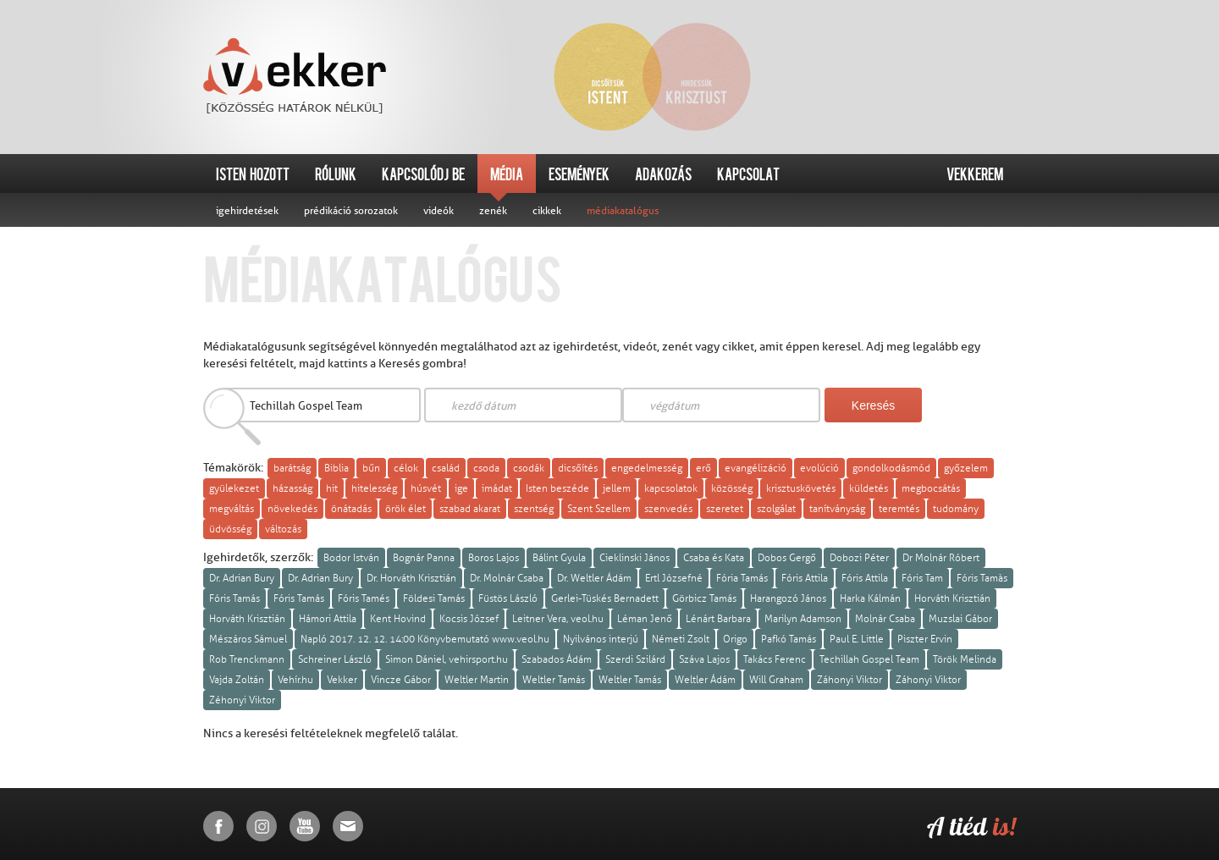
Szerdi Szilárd (635, 659)
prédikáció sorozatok (351, 210)
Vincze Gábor (401, 680)
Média (506, 173)
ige (461, 488)
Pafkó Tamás (788, 639)
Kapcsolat (748, 173)
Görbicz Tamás (704, 599)
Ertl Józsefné (674, 578)
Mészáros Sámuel (248, 639)
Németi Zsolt (680, 639)
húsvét (426, 488)
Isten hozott (253, 173)
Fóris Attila (804, 578)
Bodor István (351, 558)
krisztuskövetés (801, 488)
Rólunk (335, 173)
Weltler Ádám (705, 680)
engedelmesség (646, 468)
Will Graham (776, 680)
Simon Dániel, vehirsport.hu (446, 659)
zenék (493, 210)
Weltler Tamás (553, 680)
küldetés (868, 488)
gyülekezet (234, 488)
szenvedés (668, 509)
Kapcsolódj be (423, 173)
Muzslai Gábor (960, 619)
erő (703, 468)
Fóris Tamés (363, 599)
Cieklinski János (634, 558)
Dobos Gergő (787, 558)
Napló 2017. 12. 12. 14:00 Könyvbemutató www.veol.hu (425, 639)
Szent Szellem (599, 509)
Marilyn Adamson (802, 619)
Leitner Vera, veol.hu (558, 619)
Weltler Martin (476, 680)
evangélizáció (755, 468)
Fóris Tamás (234, 599)
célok (406, 468)
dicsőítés (578, 468)
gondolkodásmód (891, 468)
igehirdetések (247, 210)
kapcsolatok (671, 488)
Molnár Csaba (885, 619)
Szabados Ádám (556, 659)
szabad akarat (469, 509)
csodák (528, 468)
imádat (497, 488)
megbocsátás (931, 488)
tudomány (956, 509)
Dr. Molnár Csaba (506, 578)
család (446, 468)
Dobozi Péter (859, 558)
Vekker (342, 680)
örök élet (405, 509)
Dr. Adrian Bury (241, 578)
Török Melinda (964, 659)
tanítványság (837, 509)
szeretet (724, 509)
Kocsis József (469, 619)
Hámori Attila (327, 619)
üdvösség (230, 529)
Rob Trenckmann (246, 659)
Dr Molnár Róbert (940, 558)
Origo (735, 639)
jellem (617, 488)
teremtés (899, 509)
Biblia (336, 468)
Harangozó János (788, 599)
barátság (292, 468)
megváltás (231, 509)
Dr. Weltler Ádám (594, 578)
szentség (534, 509)
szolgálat (776, 509)
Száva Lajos (704, 659)
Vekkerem (974, 173)
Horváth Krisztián (952, 599)
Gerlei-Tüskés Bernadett (605, 599)
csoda (486, 468)
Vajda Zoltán (236, 680)
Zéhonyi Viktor (242, 700)
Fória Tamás (742, 578)
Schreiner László (335, 659)
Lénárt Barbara (718, 619)
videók (438, 210)
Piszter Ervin (924, 639)
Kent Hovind (398, 619)
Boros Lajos (493, 558)
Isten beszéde (557, 488)
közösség (732, 488)
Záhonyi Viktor (849, 680)
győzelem (966, 468)
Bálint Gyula (559, 558)
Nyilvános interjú (600, 639)
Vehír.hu (295, 680)
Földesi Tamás (434, 599)
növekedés (292, 509)
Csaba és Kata (713, 558)
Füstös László (508, 599)
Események (579, 173)
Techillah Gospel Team (869, 659)
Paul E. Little (857, 639)
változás (283, 529)
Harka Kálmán (870, 599)
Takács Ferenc (774, 659)
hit (332, 488)
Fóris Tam (922, 578)
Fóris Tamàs (982, 578)
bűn (371, 468)
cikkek (546, 210)
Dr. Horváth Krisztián (411, 578)
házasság (292, 488)
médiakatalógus (623, 210)
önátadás (351, 509)
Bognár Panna (424, 558)
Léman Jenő (644, 619)
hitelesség (374, 488)
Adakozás (663, 173)
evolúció (819, 468)
